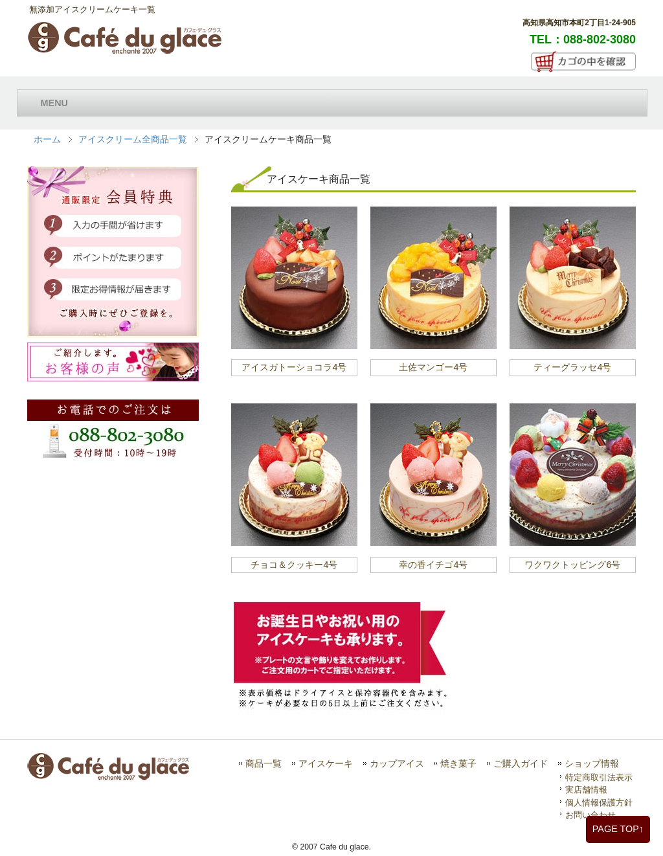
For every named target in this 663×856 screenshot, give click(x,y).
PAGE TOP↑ (618, 829)
